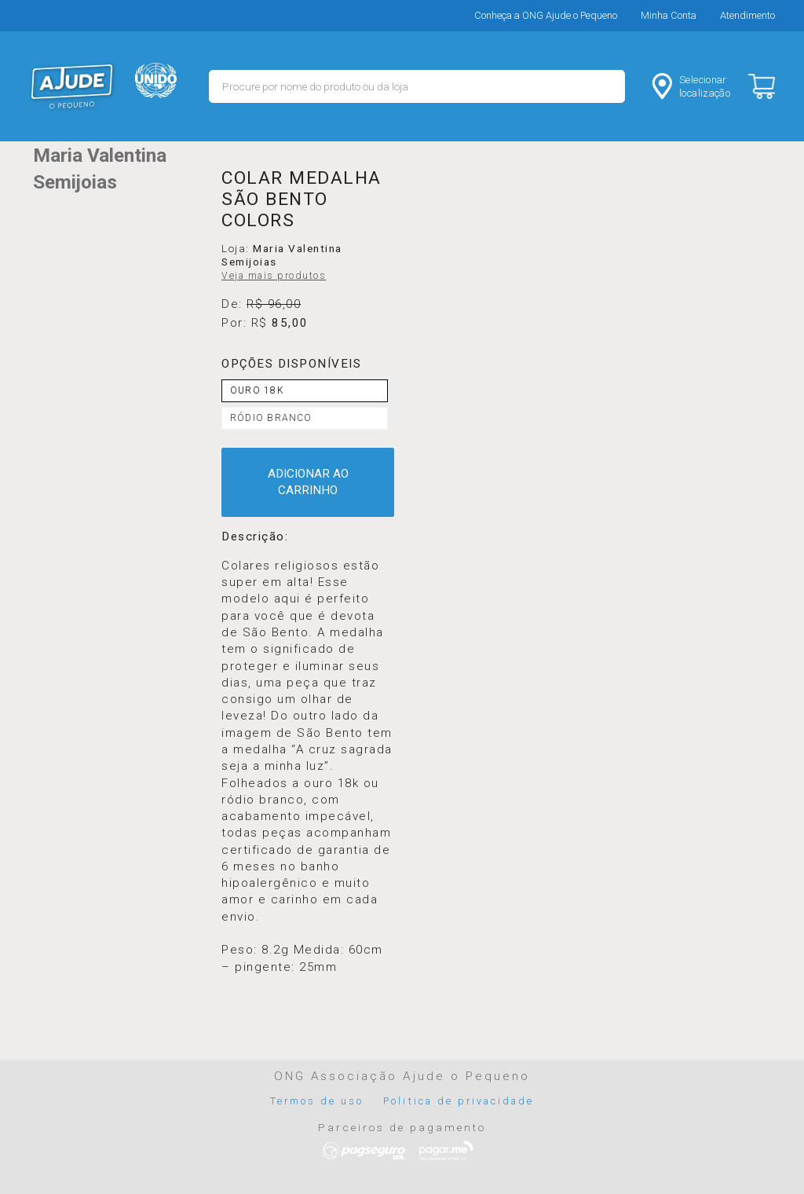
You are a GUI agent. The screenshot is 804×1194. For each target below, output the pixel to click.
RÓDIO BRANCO (271, 417)
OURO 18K (257, 390)
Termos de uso (317, 1101)
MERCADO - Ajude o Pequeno (72, 86)
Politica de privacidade (458, 1101)
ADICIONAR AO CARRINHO (308, 482)
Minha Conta (668, 15)
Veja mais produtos (273, 275)
